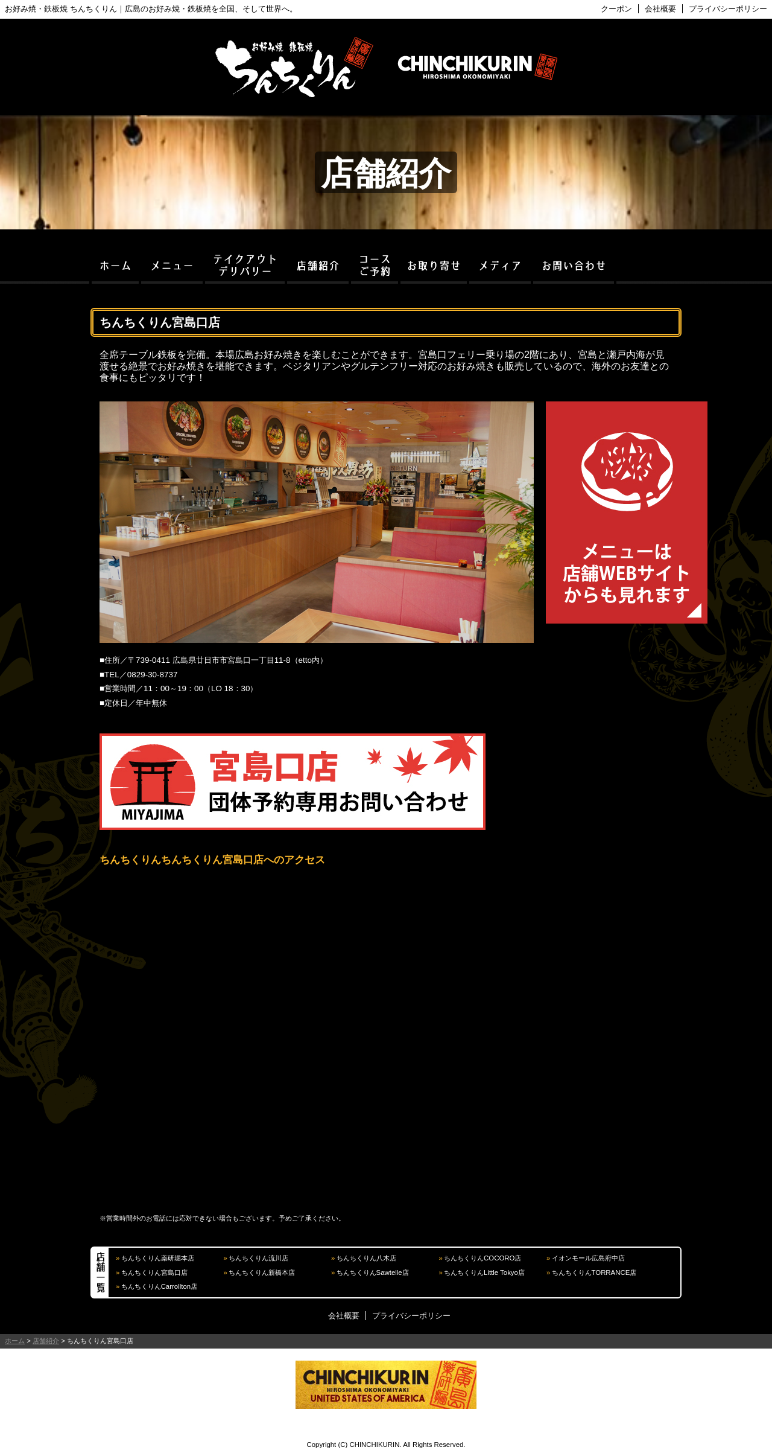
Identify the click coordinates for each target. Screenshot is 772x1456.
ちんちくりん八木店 (366, 1258)
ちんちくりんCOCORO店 (482, 1258)
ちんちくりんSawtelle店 (373, 1272)
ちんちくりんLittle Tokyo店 (484, 1272)
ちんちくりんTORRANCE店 (594, 1272)
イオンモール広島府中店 (588, 1258)
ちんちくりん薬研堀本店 (157, 1258)
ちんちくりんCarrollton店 (159, 1286)
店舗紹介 (46, 1340)
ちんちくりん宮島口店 (154, 1272)
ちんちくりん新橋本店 (262, 1272)
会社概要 (660, 8)
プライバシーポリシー (728, 8)
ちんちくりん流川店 (258, 1258)
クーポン (616, 8)
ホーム (15, 1340)
